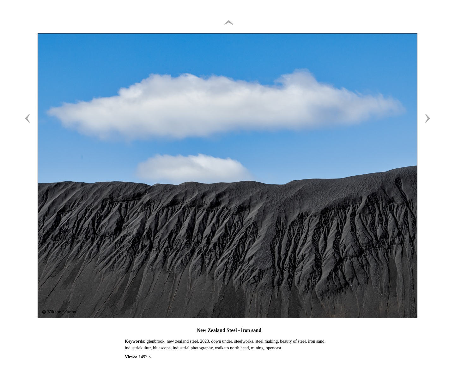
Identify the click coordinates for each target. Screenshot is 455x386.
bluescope (162, 348)
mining (257, 348)
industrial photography (193, 348)
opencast (273, 348)
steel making (266, 341)
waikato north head (232, 348)
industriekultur (138, 348)
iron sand (316, 341)
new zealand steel (182, 341)
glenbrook (156, 341)
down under (221, 341)
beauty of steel (293, 341)
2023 (204, 341)
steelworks (243, 341)
